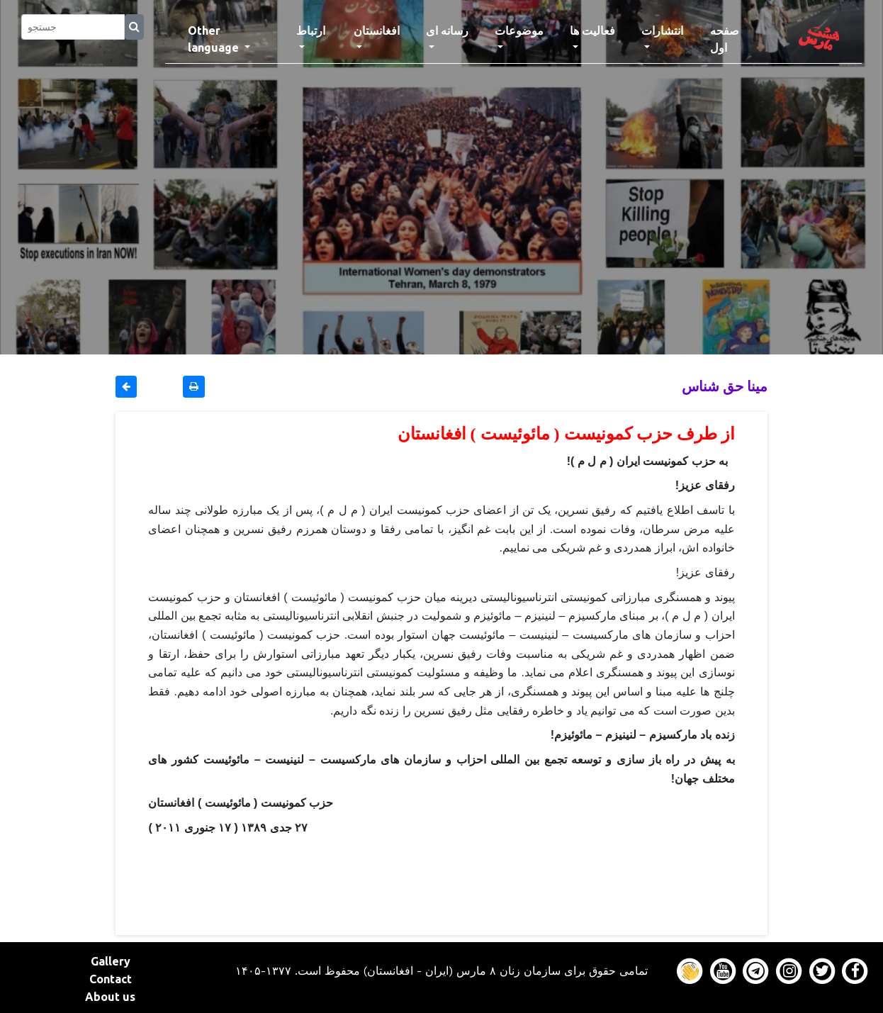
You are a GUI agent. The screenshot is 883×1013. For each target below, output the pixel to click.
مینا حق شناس (724, 386)
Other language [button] (215, 39)
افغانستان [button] (377, 30)
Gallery (110, 961)
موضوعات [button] (519, 30)
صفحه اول (736, 39)
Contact (110, 979)
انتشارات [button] (662, 30)
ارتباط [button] (310, 30)
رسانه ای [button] (447, 30)
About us (110, 996)
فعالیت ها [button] (592, 30)
